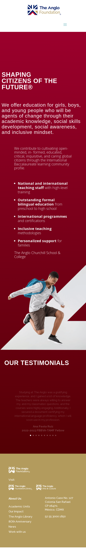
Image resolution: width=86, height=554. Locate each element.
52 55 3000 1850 (55, 516)
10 (55, 435)
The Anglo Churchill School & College (37, 254)
